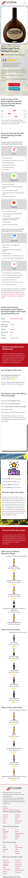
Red (4, 845)
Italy (16, 819)
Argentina (5, 814)
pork (12, 292)
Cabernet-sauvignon (5, 864)
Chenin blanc (18, 864)
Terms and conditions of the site (11, 810)
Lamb (4, 835)
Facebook (22, 412)
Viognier (17, 868)
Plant (3, 509)
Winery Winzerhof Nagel (11, 46)
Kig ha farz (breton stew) (8, 165)
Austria (5, 819)
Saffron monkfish (6, 253)
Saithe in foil (5, 247)
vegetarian (17, 292)
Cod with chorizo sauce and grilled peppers (13, 258)
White (11, 332)
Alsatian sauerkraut (7, 158)
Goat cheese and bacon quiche (10, 190)
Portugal (17, 823)
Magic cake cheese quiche (9, 196)
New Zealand (18, 821)
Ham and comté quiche (8, 184)
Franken (12, 324)
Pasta (4, 839)
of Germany (21, 55)
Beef (4, 829)
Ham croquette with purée (9, 211)
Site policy (5, 808)
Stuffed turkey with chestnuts (10, 224)
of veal (9, 292)
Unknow (17, 851)
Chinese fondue (6, 222)
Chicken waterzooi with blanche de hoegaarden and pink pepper (11, 219)
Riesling (23, 511)
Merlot (4, 867)
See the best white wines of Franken (18, 710)
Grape (11, 511)
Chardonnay (6, 862)
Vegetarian (14, 180)
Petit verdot (18, 866)
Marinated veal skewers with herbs (11, 277)
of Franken (15, 55)
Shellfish (17, 837)
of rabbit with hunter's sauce (12, 294)
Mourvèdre (18, 860)
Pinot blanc (18, 872)
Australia (5, 816)
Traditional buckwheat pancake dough (12, 213)
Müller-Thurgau (12, 515)
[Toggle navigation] (24, 2)
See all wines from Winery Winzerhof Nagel (16, 556)
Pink (4, 851)
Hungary (17, 816)
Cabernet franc (7, 869)
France (4, 823)
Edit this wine (14, 88)
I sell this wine (14, 84)
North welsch (5, 169)
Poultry (14, 207)
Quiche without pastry (8, 162)
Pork (14, 154)
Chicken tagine (6, 216)
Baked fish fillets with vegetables (10, 245)
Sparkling (5, 849)
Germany (12, 329)
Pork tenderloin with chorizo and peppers (13, 282)
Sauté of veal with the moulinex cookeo (12, 275)
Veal (14, 268)
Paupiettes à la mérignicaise (9, 279)
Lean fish (14, 241)
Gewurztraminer (19, 870)
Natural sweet (18, 847)
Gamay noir (18, 862)
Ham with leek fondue (8, 167)
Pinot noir (5, 860)
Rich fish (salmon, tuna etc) (19, 834)
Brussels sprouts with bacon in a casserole (13, 160)
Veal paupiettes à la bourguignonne (11, 272)
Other (16, 849)
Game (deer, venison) (6, 832)
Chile (4, 821)
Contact (5, 806)
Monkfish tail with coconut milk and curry (13, 255)
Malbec (5, 873)
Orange (17, 853)
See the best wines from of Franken (18, 632)
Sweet (16, 845)
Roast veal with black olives (9, 284)
